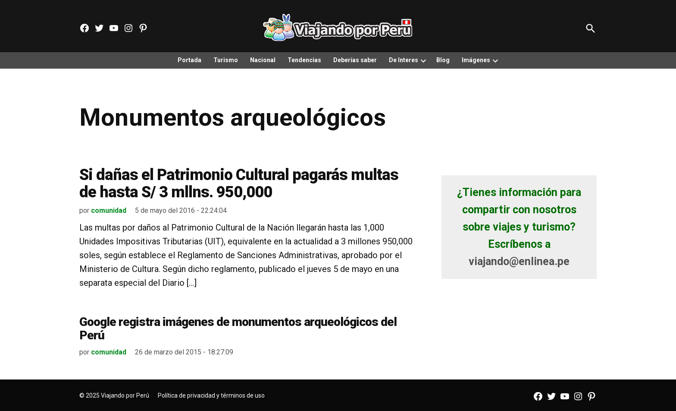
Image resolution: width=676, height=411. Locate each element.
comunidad (108, 210)
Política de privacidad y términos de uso (211, 395)
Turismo (225, 60)
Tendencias (304, 60)
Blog (443, 60)
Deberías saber (355, 60)
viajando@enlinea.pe (519, 261)
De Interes (403, 60)
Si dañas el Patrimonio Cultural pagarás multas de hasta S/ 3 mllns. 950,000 (238, 183)
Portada (189, 60)
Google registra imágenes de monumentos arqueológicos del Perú (238, 328)
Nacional (262, 60)
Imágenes (476, 60)
